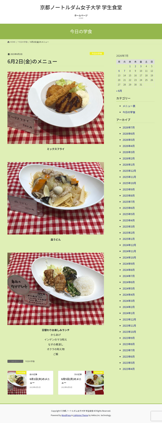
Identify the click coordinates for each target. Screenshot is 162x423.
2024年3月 (129, 301)
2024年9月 (129, 263)
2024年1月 (129, 313)
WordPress (66, 415)
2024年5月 (129, 288)
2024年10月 (129, 257)
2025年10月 (129, 183)
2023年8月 (129, 344)
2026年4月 (129, 146)
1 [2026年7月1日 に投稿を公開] (130, 66)
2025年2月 (129, 232)
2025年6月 (129, 208)
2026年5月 (129, 140)
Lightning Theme (80, 415)
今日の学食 (97, 53)
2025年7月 (129, 202)
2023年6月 (129, 356)
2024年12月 (129, 245)
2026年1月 (129, 164)
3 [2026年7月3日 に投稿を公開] (141, 66)
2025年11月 (129, 177)
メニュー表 (129, 106)
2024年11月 (129, 251)
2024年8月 (129, 270)
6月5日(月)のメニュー (71, 380)
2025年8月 (129, 195)
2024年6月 (129, 282)
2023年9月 (129, 338)
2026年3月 (129, 152)
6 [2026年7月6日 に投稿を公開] (119, 70)
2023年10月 (129, 332)
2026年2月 (129, 158)
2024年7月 (129, 276)
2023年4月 (129, 369)
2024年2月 (129, 307)
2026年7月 (129, 127)
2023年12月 (129, 319)
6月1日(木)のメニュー (40, 380)
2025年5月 (129, 214)
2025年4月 (129, 220)
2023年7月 (129, 350)
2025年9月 (129, 189)
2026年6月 (129, 133)
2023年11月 (129, 325)
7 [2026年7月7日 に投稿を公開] (124, 70)
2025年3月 (129, 226)
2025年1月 (129, 239)
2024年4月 (129, 294)
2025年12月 (129, 171)
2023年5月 (129, 363)
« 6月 (119, 91)
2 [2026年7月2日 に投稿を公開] (135, 66)
